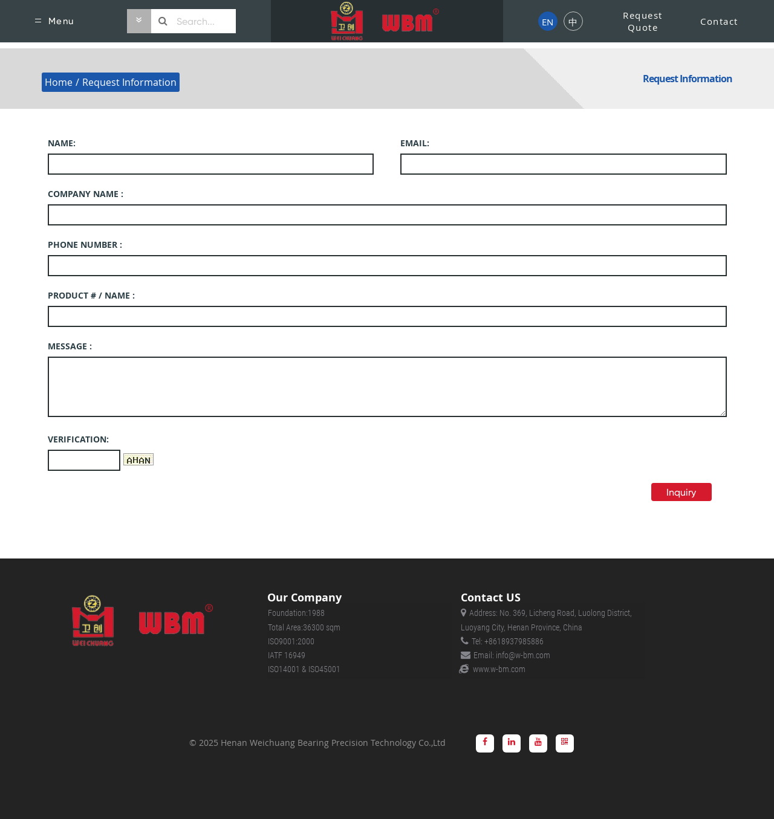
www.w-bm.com (499, 669)
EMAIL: (414, 143)
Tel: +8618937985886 (508, 641)
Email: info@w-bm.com (511, 655)
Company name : (85, 193)
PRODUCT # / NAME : (91, 295)
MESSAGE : (70, 346)
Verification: (78, 439)
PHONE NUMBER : (85, 244)
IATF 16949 (286, 655)
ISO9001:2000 (291, 641)
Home (59, 82)
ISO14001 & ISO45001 (304, 669)
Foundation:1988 (296, 613)
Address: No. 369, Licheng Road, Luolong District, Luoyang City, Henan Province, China (546, 620)
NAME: (62, 143)
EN (547, 22)
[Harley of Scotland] (387, 21)
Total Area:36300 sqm (304, 627)
